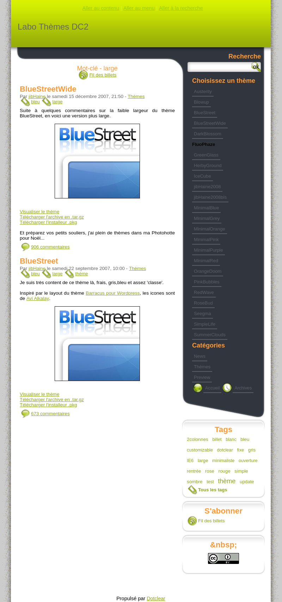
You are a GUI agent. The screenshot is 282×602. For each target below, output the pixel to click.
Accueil (212, 388)
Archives (243, 388)
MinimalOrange (209, 229)
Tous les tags (212, 489)
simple (241, 471)
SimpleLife (204, 324)
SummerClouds (210, 334)
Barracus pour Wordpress (113, 293)
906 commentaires (50, 247)
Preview (202, 377)
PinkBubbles (207, 281)
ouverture (248, 460)
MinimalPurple (208, 250)
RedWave (204, 292)
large (57, 101)
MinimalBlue (206, 207)
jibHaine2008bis (210, 197)
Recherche (244, 56)
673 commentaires (50, 413)
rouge (224, 471)
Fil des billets (102, 75)
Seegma (202, 313)
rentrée (194, 471)
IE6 (190, 460)
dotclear (225, 450)
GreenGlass (206, 155)
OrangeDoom (207, 271)
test (210, 481)
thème (81, 273)
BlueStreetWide (48, 89)
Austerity (203, 91)
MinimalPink (206, 239)
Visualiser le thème (39, 211)
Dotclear (156, 598)
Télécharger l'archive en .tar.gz (52, 217)
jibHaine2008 (207, 186)
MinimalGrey (207, 218)
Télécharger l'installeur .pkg (48, 222)
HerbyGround (207, 165)
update (247, 481)
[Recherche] (224, 67)
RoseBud (203, 303)
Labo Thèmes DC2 (53, 26)
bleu (35, 101)
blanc (231, 439)
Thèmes (136, 96)
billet (216, 439)
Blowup (201, 102)
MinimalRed (206, 260)
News (200, 356)
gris (252, 450)
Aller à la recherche (181, 8)
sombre (194, 481)
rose (209, 471)
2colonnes (197, 439)
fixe (240, 450)
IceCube (202, 176)
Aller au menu (139, 8)
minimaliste (223, 460)
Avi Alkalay (37, 298)
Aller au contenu (100, 8)
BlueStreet (39, 261)
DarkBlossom (207, 133)
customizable (200, 450)
